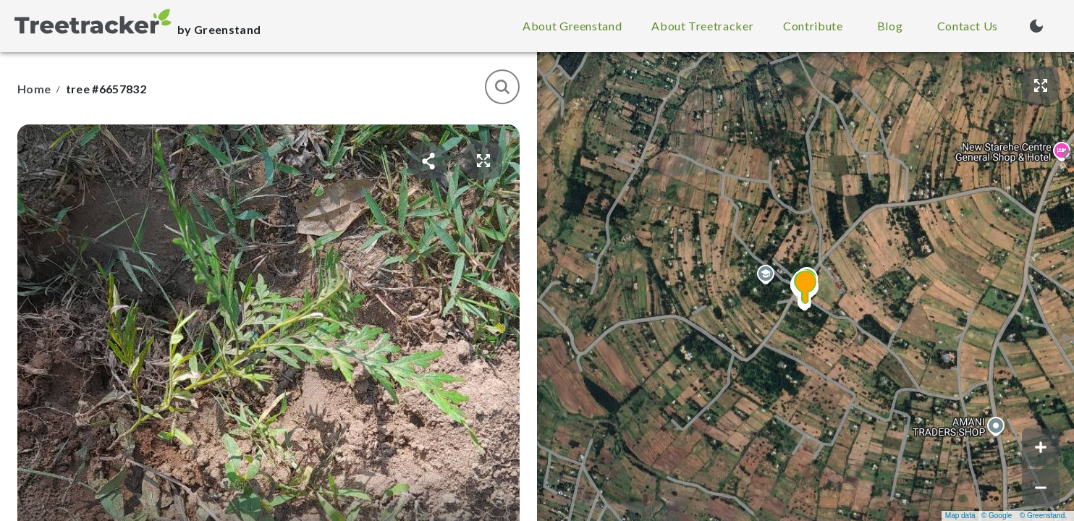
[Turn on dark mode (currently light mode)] (1036, 26)
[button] (805, 286)
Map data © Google (978, 516)
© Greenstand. (1043, 516)
